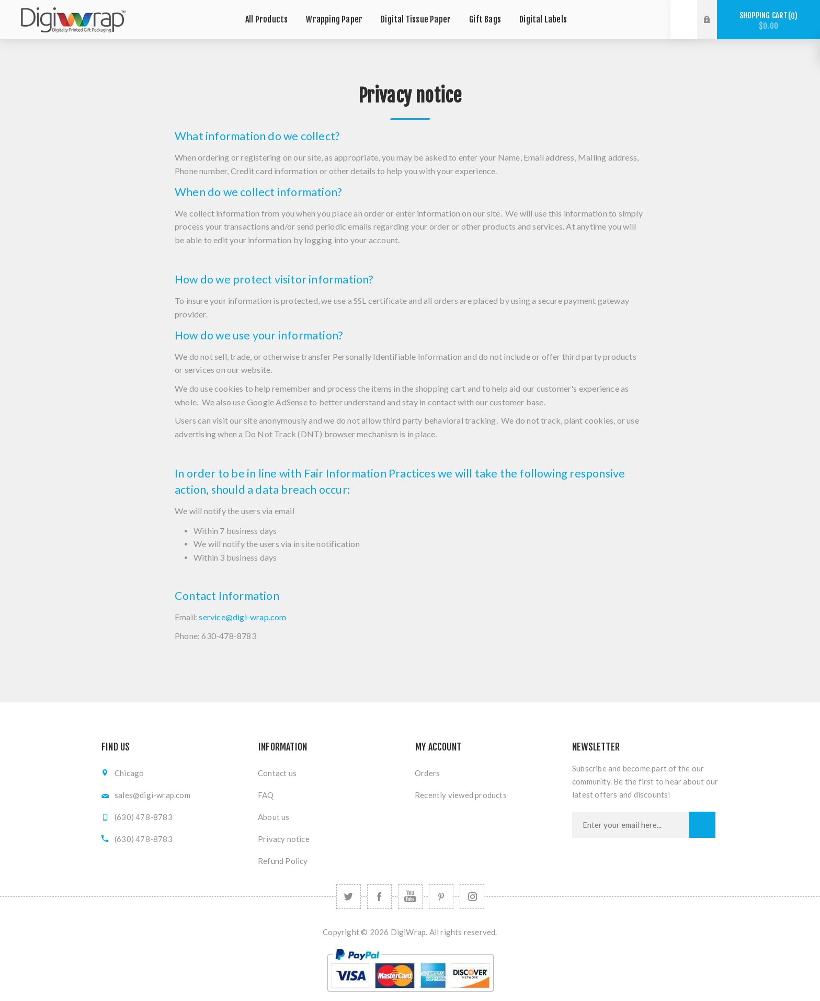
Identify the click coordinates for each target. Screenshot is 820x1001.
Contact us (277, 773)
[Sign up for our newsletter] (630, 825)
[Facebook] (379, 896)
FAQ (266, 795)
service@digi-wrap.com (242, 617)
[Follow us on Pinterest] (441, 896)
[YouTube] (410, 896)
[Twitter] (348, 896)
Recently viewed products (461, 795)
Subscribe (702, 825)
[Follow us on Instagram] (472, 896)
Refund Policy (283, 861)
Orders (427, 773)
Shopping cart (768, 20)
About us (274, 817)
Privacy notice (284, 839)
